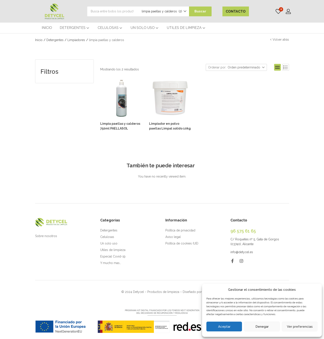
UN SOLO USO (145, 28)
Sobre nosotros (46, 235)
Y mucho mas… (110, 262)
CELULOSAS (110, 28)
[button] (161, 11)
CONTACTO (236, 11)
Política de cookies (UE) (181, 243)
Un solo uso (108, 243)
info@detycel (239, 251)
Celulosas (107, 236)
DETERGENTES (75, 28)
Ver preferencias (300, 327)
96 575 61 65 (243, 230)
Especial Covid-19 (112, 256)
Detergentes (55, 40)
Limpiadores (76, 40)
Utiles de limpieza (112, 249)
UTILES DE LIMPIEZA (186, 28)
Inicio (39, 40)
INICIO (47, 28)
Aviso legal (173, 236)
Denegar (262, 327)
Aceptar (224, 327)
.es (251, 251)
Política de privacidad (180, 230)
